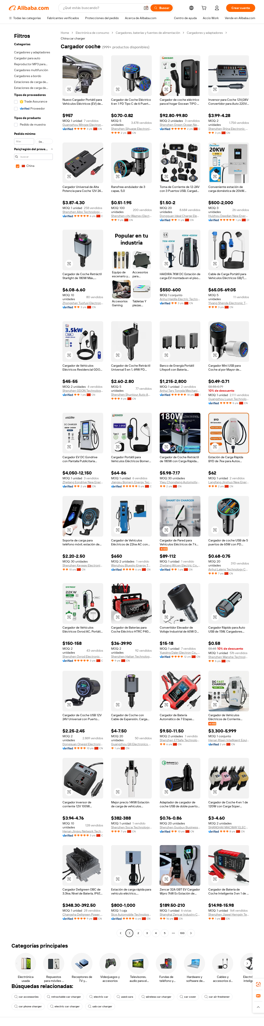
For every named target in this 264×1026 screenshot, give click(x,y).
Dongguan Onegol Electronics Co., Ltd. (82, 744)
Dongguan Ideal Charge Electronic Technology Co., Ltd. (180, 216)
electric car (98, 997)
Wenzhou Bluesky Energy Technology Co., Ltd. (131, 565)
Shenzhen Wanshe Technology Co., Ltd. (228, 657)
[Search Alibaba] (101, 7)
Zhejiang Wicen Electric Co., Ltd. (180, 565)
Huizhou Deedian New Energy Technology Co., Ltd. (228, 216)
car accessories (26, 997)
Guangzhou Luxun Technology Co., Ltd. (228, 399)
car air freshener (217, 997)
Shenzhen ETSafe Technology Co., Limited (180, 740)
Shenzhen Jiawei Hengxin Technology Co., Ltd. (228, 914)
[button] (146, 8)
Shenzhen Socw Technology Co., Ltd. (131, 827)
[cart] (205, 8)
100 (182, 933)
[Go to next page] (191, 933)
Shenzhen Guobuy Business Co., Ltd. (180, 827)
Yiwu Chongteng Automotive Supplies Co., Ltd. (180, 482)
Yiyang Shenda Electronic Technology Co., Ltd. (228, 303)
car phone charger (28, 1006)
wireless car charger (156, 997)
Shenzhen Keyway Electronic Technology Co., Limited (82, 565)
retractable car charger (64, 997)
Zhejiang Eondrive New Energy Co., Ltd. (82, 482)
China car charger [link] (73, 38)
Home (65, 32)
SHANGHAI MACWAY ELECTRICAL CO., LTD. (228, 827)
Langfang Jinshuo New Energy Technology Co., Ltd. (228, 482)
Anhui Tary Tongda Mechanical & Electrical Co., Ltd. (180, 390)
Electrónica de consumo (92, 32)
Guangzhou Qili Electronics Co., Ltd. (131, 744)
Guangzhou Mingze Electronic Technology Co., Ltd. (82, 124)
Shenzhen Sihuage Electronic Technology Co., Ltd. (131, 128)
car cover (188, 997)
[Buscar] (161, 7)
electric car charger (65, 1006)
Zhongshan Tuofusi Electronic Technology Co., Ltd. (82, 303)
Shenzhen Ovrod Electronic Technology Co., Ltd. (82, 656)
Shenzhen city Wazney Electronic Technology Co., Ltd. (131, 216)
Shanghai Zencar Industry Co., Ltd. (180, 914)
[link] (258, 984)
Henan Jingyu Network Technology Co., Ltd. (82, 831)
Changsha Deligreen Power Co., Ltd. (82, 914)
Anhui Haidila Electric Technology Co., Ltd (180, 299)
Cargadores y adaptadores (205, 32)
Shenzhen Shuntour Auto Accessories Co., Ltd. (131, 394)
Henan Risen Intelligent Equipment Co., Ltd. (228, 740)
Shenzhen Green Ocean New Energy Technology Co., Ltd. (180, 124)
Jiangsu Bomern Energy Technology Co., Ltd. (131, 482)
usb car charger (100, 1006)
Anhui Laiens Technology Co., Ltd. (228, 569)
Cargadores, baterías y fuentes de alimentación (148, 32)
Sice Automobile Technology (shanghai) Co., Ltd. (131, 914)
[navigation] (33, 483)
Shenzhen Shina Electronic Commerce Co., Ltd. (228, 128)
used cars (125, 997)
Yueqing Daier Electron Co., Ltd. (180, 652)
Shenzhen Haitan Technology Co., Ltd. (131, 656)
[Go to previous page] (121, 933)
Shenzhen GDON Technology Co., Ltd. (82, 390)
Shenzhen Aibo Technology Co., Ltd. (82, 212)
